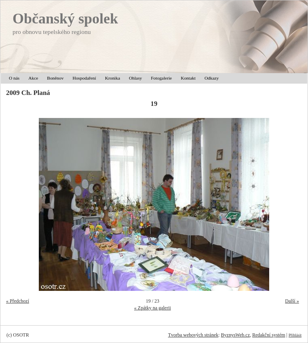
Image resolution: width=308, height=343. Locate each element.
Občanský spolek (65, 19)
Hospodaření (84, 78)
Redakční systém (268, 335)
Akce (33, 78)
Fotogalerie (161, 78)
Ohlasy (135, 78)
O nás (14, 78)
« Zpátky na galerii (152, 308)
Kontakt (188, 78)
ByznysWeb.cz (235, 335)
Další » (292, 301)
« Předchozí (17, 301)
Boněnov (55, 78)
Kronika (112, 78)
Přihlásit (295, 335)
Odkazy (212, 78)
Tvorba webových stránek (193, 335)
